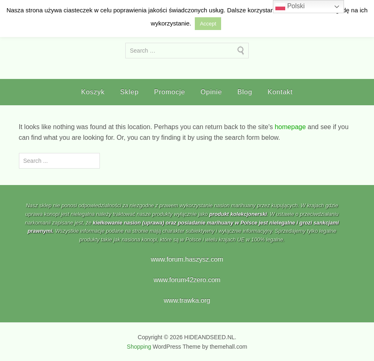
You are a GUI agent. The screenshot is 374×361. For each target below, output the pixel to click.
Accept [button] (208, 24)
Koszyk (93, 91)
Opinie (211, 91)
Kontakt (280, 91)
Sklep (129, 91)
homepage (290, 126)
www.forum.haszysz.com (187, 259)
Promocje (169, 91)
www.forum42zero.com (187, 279)
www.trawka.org (187, 300)
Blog (245, 91)
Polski (290, 7)
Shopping (139, 346)
